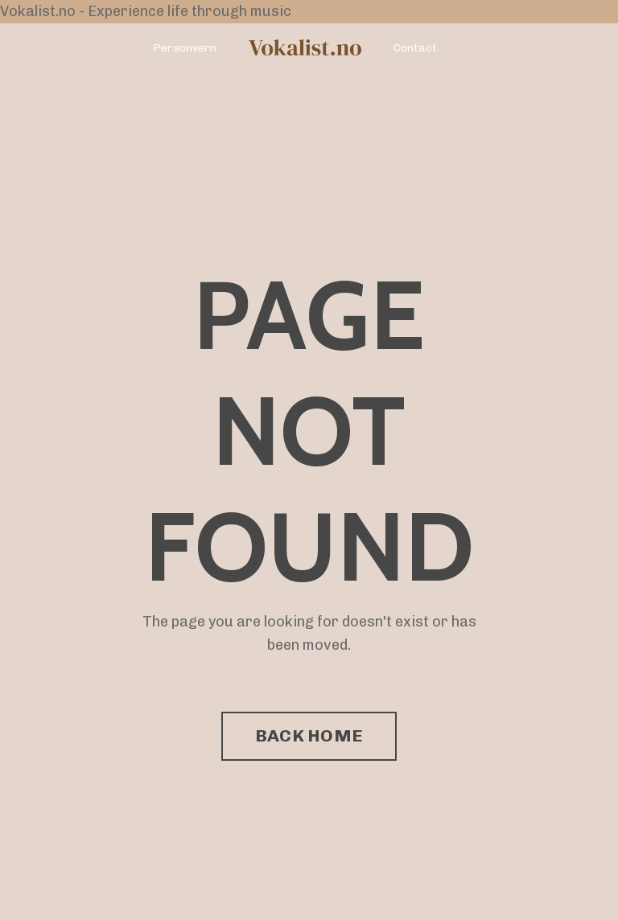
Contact (415, 48)
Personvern (184, 48)
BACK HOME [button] (309, 735)
